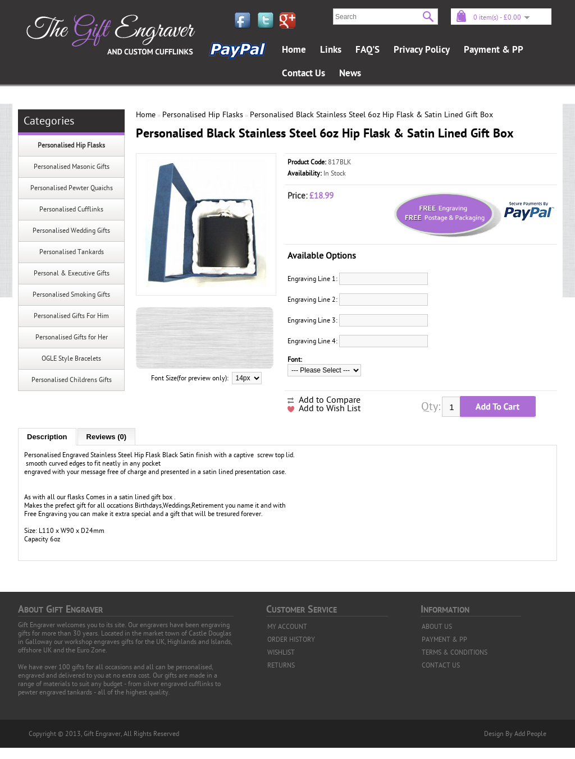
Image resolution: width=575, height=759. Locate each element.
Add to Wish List (329, 408)
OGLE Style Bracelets (71, 358)
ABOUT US (437, 627)
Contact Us (303, 73)
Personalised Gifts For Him (71, 316)
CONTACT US (441, 665)
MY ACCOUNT (287, 627)
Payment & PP (493, 50)
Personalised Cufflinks (71, 209)
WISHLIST (281, 652)
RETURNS (281, 665)
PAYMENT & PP (444, 639)
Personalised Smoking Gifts (71, 294)
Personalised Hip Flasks (71, 145)
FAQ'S (367, 50)
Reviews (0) (106, 437)
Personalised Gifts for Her (71, 337)
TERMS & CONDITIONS (454, 652)
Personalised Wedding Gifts (71, 230)
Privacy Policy (422, 50)
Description (47, 437)
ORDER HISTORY (291, 639)
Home (294, 50)
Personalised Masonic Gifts (71, 167)
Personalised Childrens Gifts (71, 380)
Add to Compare (329, 400)
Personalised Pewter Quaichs (71, 188)
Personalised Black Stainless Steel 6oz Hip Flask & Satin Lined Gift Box (371, 114)
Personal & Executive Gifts (71, 273)
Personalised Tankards (71, 252)
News (350, 73)
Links (330, 50)
